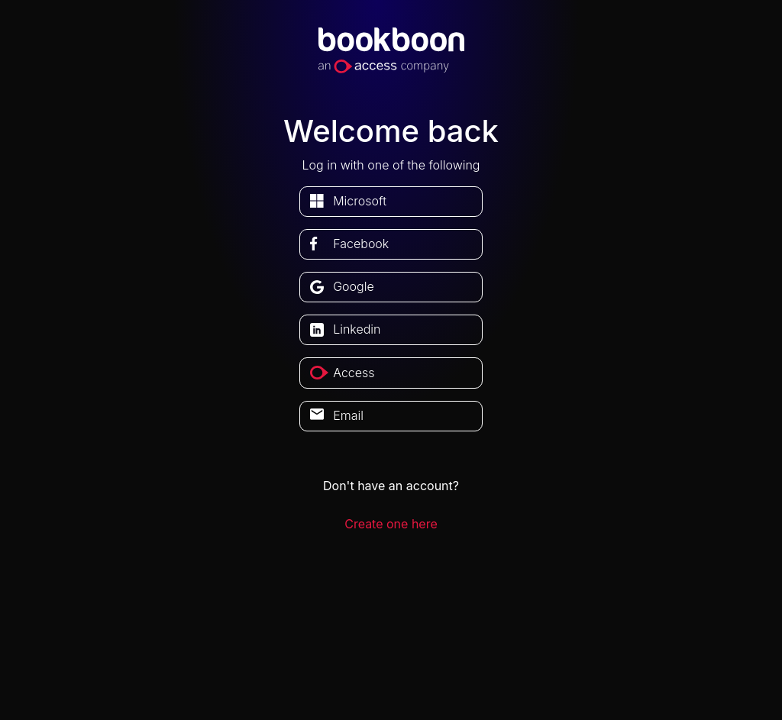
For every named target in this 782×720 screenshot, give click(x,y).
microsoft (359, 200)
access (353, 372)
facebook (361, 243)
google (353, 286)
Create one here (391, 523)
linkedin (356, 329)
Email (348, 415)
